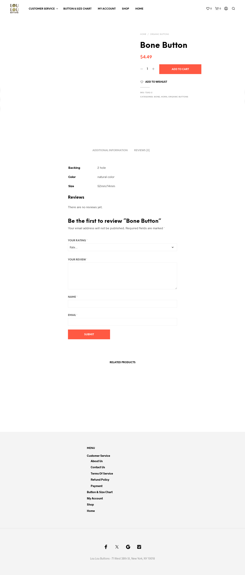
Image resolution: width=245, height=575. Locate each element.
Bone (157, 97)
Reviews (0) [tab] (142, 150)
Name (73, 297)
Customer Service (42, 9)
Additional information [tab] (110, 150)
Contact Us (98, 467)
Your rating (77, 240)
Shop (125, 9)
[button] (209, 9)
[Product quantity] (147, 69)
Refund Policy (100, 479)
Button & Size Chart (77, 9)
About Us (97, 461)
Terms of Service (102, 473)
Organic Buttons (159, 34)
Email (72, 315)
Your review (77, 260)
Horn (164, 97)
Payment (96, 486)
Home (139, 9)
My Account (107, 9)
